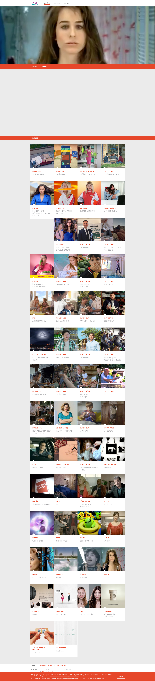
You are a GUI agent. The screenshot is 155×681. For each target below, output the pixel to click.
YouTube (56, 666)
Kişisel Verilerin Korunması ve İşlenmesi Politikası (64, 676)
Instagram (63, 666)
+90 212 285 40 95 (47, 671)
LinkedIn (49, 666)
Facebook (42, 666)
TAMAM (121, 676)
